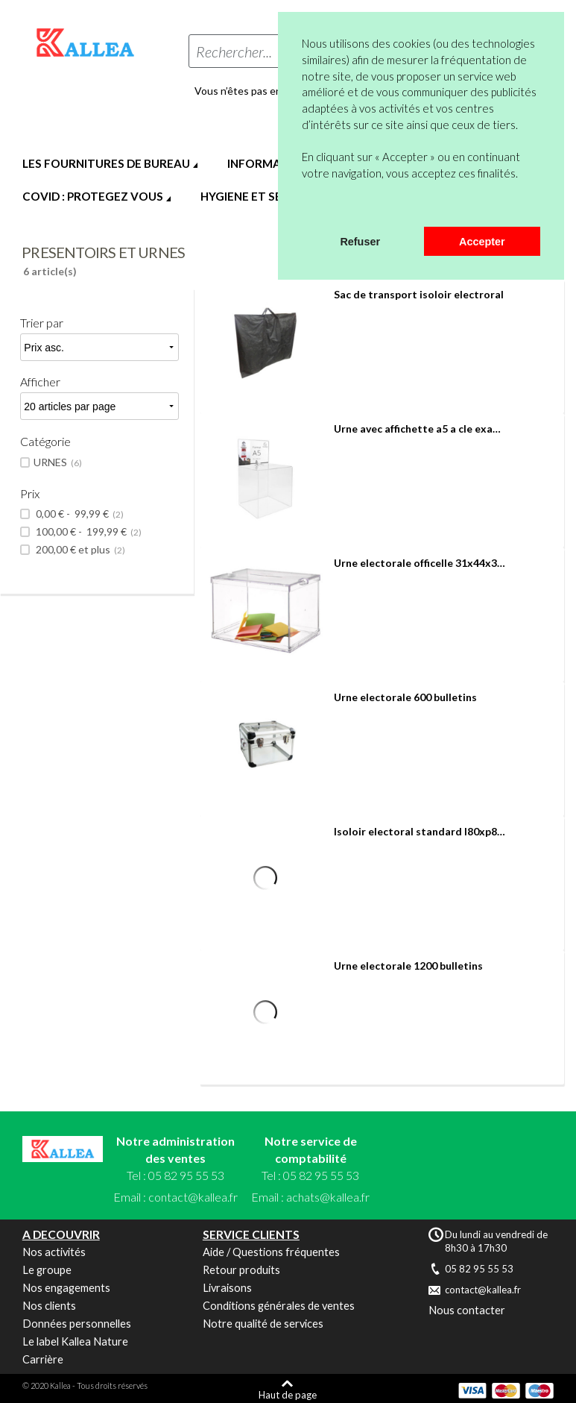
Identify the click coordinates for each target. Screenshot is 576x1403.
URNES (58, 462)
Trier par (41, 323)
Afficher (40, 381)
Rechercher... (234, 51)
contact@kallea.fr (193, 1197)
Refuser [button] (360, 242)
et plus (79, 550)
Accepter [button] (482, 242)
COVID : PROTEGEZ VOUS (92, 196)
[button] (304, 207)
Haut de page (288, 1394)
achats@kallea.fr (328, 1197)
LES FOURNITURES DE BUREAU (106, 163)
